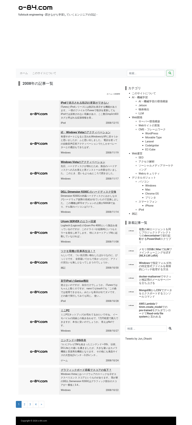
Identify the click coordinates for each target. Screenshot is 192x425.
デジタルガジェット (144, 177)
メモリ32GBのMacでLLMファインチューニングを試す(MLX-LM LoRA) (155, 252)
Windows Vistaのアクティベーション (83, 162)
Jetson (143, 105)
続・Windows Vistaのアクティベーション (86, 132)
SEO (141, 157)
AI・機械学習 (140, 97)
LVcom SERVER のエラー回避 (78, 221)
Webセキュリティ (149, 173)
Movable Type (153, 137)
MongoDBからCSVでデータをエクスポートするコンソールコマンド (155, 293)
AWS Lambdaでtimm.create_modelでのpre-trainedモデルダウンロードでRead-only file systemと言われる (155, 310)
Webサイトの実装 (149, 125)
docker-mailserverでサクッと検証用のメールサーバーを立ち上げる (155, 279)
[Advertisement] (96, 43)
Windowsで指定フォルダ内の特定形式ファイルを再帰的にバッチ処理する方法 (155, 266)
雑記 (63, 267)
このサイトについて (44, 73)
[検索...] (146, 73)
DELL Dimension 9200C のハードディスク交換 (88, 191)
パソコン (144, 181)
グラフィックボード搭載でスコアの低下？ (86, 370)
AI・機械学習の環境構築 (153, 101)
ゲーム (64, 360)
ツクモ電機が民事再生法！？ (78, 251)
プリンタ (150, 197)
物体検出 (144, 109)
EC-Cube (150, 149)
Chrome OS (152, 193)
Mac (147, 189)
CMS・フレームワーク (152, 129)
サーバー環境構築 (149, 121)
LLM (141, 113)
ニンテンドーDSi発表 (73, 340)
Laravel (149, 141)
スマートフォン (148, 201)
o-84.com (35, 7)
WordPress (151, 133)
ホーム (24, 73)
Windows (66, 152)
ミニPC (65, 310)
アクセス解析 (147, 161)
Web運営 (137, 153)
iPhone (149, 205)
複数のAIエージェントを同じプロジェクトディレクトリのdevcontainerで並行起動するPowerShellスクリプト (155, 236)
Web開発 (137, 117)
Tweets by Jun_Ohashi (138, 338)
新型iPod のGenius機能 (74, 280)
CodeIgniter (152, 145)
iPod (63, 123)
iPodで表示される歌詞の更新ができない (85, 102)
